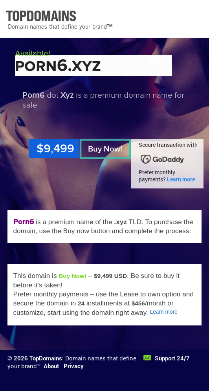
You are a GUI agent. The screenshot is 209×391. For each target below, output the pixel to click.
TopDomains (45, 358)
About (51, 366)
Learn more (181, 179)
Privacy (74, 366)
